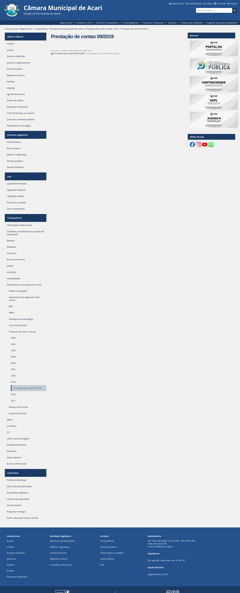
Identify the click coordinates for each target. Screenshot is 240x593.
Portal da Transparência (107, 22)
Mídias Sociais (197, 136)
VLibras (209, 3)
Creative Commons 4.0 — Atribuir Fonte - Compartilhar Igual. (198, 588)
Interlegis (84, 588)
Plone (107, 588)
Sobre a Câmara (15, 35)
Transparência (40, 28)
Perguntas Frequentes (153, 22)
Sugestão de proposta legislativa (222, 22)
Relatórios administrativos (62, 530)
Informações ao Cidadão (111, 542)
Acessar (233, 3)
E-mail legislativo (131, 22)
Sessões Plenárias (58, 542)
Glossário (172, 22)
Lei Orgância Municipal (60, 554)
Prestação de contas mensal (99, 28)
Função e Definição (16, 542)
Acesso (10, 530)
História (10, 536)
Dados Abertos (107, 548)
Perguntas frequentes (17, 566)
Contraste (221, 3)
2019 (116, 28)
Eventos (10, 560)
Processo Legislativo (17, 131)
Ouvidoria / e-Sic (84, 22)
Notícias (11, 554)
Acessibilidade (194, 3)
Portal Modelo (58, 588)
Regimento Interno (59, 548)
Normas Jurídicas (108, 536)
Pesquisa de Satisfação (191, 22)
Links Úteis (12, 463)
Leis (9, 171)
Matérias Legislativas (60, 536)
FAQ (102, 554)
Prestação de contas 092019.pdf (68, 53)
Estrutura (11, 548)
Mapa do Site (178, 3)
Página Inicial (66, 22)
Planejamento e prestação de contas (66, 28)
